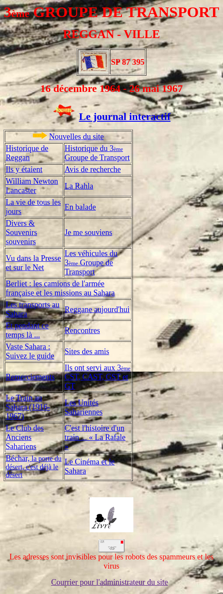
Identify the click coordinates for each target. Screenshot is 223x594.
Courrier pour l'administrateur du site (109, 582)
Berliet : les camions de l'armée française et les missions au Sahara (60, 288)
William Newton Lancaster (32, 186)
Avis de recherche (93, 169)
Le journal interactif (125, 116)
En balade (80, 207)
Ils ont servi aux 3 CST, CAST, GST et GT (98, 376)
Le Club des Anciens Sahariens (25, 437)
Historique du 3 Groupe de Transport (97, 153)
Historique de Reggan (27, 153)
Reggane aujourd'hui (97, 309)
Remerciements (30, 377)
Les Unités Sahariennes (84, 407)
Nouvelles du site (76, 136)
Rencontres (82, 330)
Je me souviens (88, 232)
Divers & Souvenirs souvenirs (21, 232)
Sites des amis (87, 351)
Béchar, (34, 466)
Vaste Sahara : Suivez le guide (30, 351)
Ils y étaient (24, 169)
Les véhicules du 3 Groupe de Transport (91, 262)
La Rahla (79, 186)
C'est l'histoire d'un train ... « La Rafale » (95, 437)
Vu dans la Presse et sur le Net (33, 263)
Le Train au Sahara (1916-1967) (28, 407)
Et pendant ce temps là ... (27, 330)
